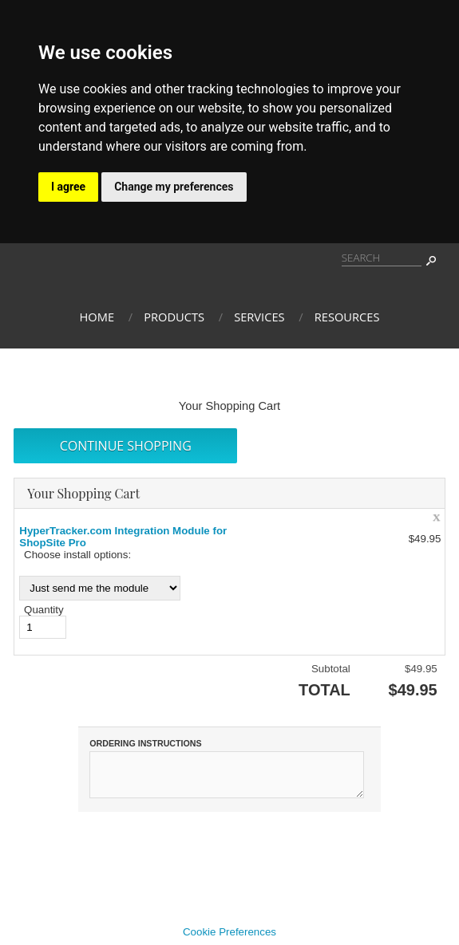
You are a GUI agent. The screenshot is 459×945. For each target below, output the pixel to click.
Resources (347, 317)
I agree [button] (68, 186)
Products (174, 317)
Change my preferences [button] (173, 186)
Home (97, 317)
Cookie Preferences (229, 939)
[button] (125, 445)
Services (259, 317)
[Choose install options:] (99, 588)
